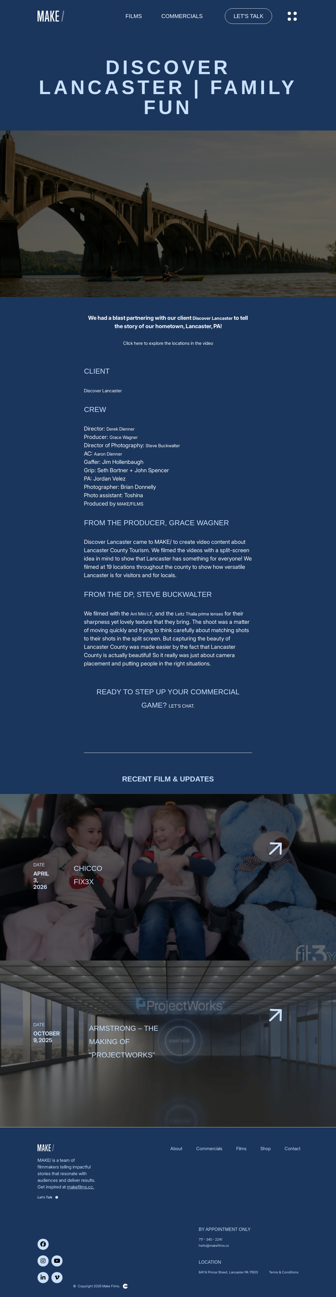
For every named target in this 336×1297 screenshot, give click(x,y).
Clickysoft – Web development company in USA (125, 1286)
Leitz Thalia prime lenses (199, 614)
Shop (265, 1148)
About (176, 1148)
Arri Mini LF (141, 614)
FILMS (134, 16)
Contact (292, 1148)
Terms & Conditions (283, 1272)
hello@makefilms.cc (214, 1245)
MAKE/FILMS (130, 504)
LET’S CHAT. (182, 706)
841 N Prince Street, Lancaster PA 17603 (228, 1272)
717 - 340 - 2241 (210, 1239)
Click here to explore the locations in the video (168, 343)
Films (241, 1148)
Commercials (182, 16)
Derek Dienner (120, 429)
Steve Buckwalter (163, 445)
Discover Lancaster (213, 318)
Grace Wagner (123, 437)
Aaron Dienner (108, 454)
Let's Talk (248, 16)
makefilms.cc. (80, 1187)
